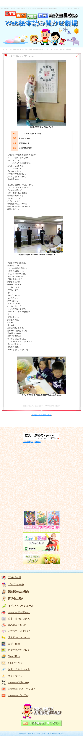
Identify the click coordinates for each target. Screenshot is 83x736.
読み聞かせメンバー (19, 637)
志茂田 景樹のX (35, 435)
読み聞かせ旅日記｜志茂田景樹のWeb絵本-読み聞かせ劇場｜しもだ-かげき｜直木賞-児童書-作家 (42, 49)
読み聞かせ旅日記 (17, 625)
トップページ (7, 49)
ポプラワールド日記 (19, 631)
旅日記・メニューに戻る (41, 415)
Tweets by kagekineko (32, 442)
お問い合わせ (15, 663)
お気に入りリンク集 (19, 669)
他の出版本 (14, 656)
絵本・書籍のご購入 (19, 618)
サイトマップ (15, 676)
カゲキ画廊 (14, 643)
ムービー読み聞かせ (19, 612)
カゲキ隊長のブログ (19, 650)
